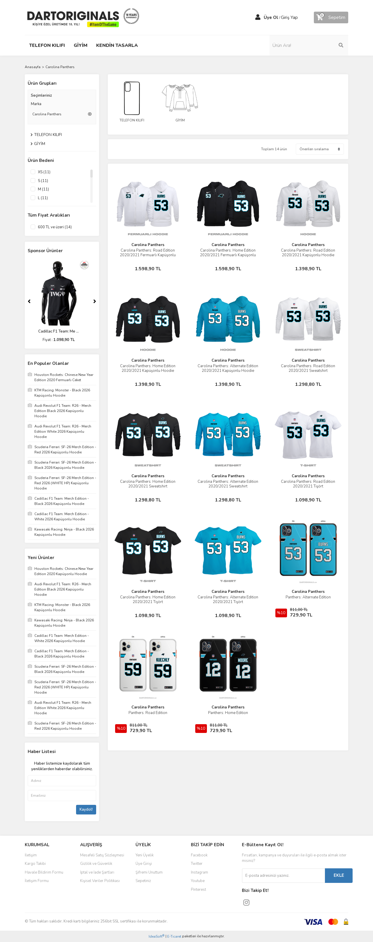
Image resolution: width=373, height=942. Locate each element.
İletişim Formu (37, 880)
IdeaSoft (156, 936)
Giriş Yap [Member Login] (289, 17)
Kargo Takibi (35, 863)
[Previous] (29, 301)
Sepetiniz (143, 880)
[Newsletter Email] (283, 875)
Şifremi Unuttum (149, 872)
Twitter (197, 863)
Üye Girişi (144, 863)
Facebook (199, 855)
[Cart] (331, 17)
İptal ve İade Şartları (97, 872)
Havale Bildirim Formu (44, 872)
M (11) (43, 189)
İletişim (31, 855)
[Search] (309, 45)
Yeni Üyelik (145, 855)
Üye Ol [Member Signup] (271, 17)
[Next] (94, 301)
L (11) (43, 198)
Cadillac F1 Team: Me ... (62, 331)
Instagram (199, 872)
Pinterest (198, 889)
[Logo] (83, 17)
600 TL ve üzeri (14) (55, 227)
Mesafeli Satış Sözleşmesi (102, 855)
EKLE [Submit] (339, 875)
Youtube (198, 880)
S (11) (43, 180)
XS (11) (44, 172)
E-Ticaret (174, 936)
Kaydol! (86, 809)
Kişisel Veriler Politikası (100, 880)
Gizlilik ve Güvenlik (96, 863)
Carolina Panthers (60, 67)
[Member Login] (258, 17)
